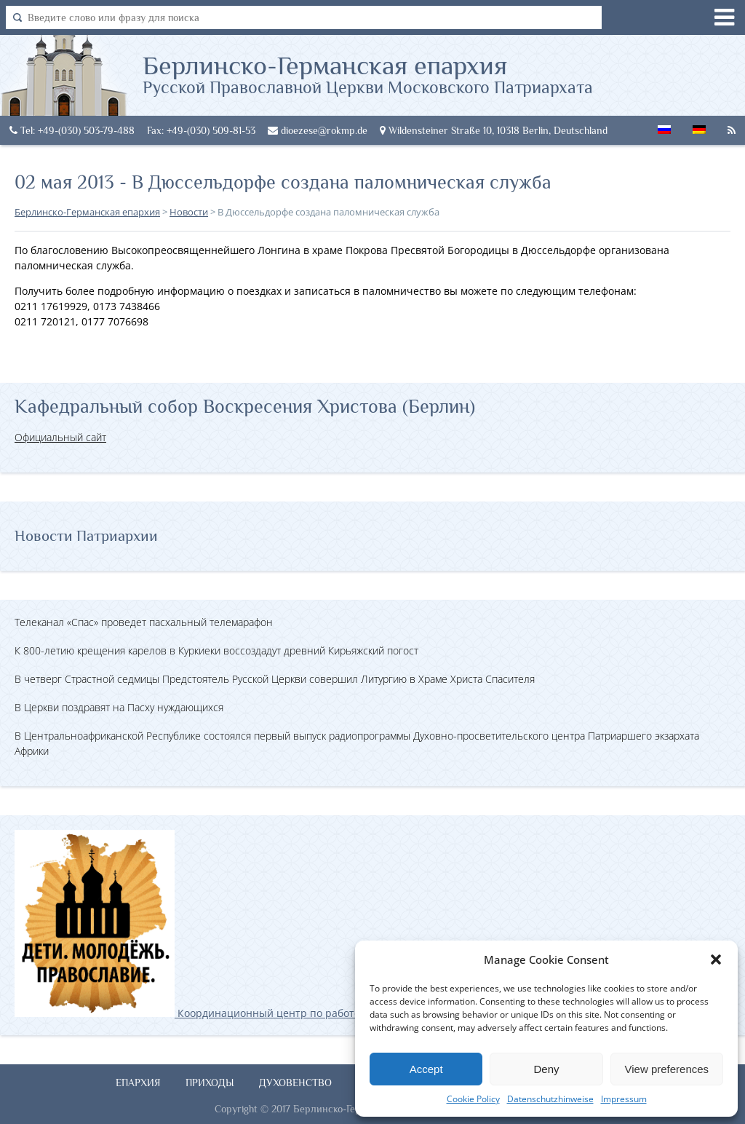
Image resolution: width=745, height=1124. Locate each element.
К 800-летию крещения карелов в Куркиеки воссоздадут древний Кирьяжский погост (216, 650)
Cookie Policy (473, 1099)
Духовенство (295, 1082)
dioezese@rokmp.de (317, 130)
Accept (426, 1069)
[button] (716, 959)
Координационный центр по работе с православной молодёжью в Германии (290, 1013)
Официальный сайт (60, 437)
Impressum (624, 1099)
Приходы (210, 1082)
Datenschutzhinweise (550, 1099)
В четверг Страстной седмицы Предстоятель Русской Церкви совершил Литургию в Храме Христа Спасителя (275, 679)
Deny (546, 1069)
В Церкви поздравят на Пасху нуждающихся (119, 707)
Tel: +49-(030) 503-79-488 (72, 130)
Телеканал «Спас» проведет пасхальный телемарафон (144, 622)
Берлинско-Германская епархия (368, 73)
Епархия (138, 1082)
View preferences (667, 1069)
